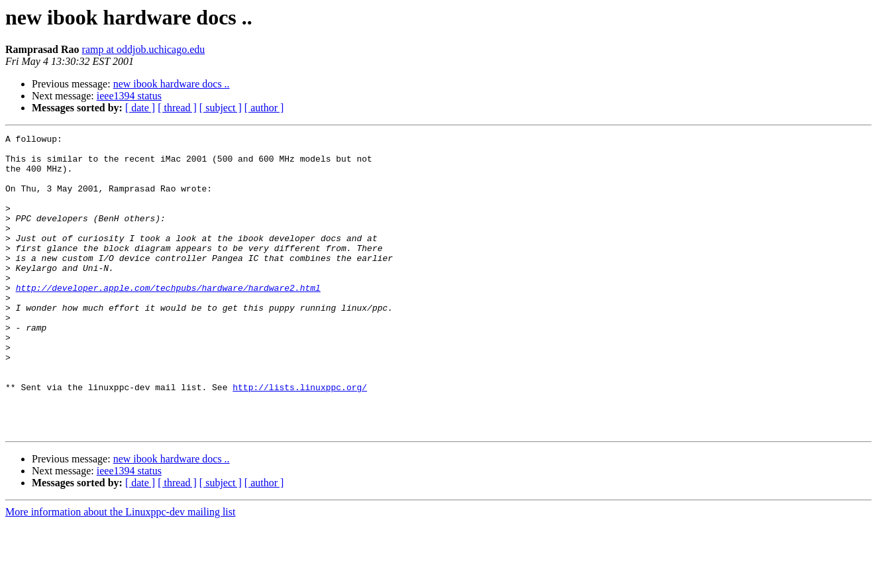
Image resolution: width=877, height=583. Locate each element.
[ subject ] (220, 107)
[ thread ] (177, 107)
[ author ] (264, 107)
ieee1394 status (129, 95)
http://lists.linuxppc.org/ (299, 439)
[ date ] (140, 107)
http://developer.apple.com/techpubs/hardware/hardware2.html (168, 319)
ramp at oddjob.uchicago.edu (143, 49)
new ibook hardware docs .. (171, 83)
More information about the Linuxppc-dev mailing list (120, 571)
